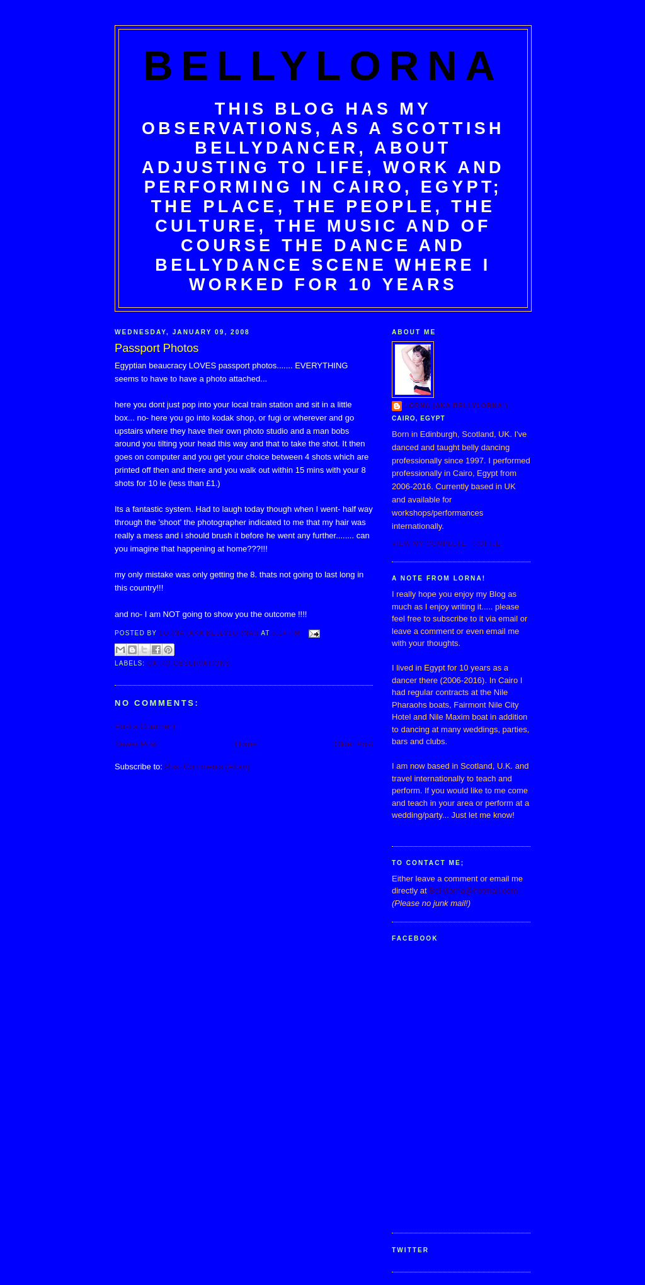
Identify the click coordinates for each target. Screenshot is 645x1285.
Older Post (353, 744)
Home (246, 744)
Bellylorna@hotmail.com (473, 890)
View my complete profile (446, 543)
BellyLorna (323, 66)
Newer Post (136, 744)
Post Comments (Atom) (207, 766)
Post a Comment (145, 726)
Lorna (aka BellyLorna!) (456, 405)
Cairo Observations (188, 663)
